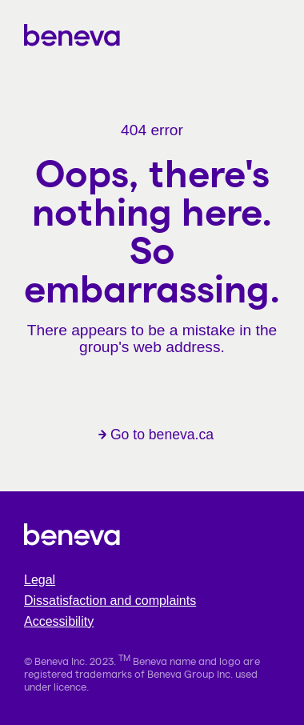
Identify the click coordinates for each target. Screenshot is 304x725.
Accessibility (59, 621)
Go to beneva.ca (156, 435)
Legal (39, 580)
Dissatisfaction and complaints (110, 600)
